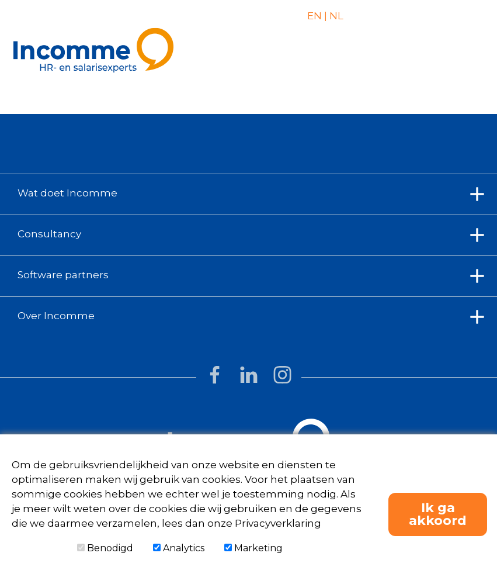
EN (314, 16)
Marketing (253, 548)
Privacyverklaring (278, 523)
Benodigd (105, 548)
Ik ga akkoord (438, 514)
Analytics (178, 548)
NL (335, 16)
